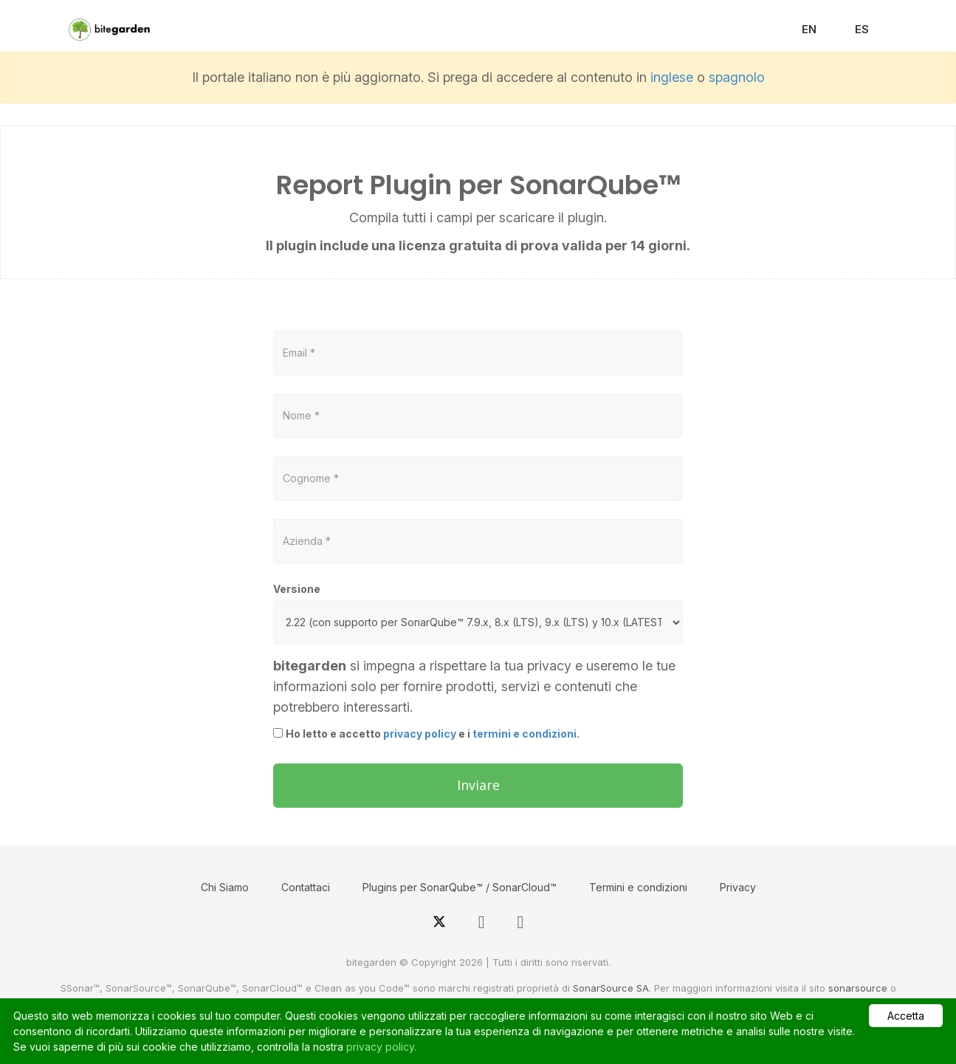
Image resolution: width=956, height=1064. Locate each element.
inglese (671, 77)
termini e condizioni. (526, 733)
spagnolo (737, 77)
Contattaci (305, 887)
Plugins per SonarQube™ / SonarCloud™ (459, 887)
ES (862, 29)
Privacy (738, 887)
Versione (296, 589)
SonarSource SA (611, 988)
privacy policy (419, 733)
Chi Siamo (225, 887)
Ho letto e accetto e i (433, 733)
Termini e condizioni (638, 887)
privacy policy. (381, 1046)
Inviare (478, 785)
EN (809, 29)
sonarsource (857, 988)
